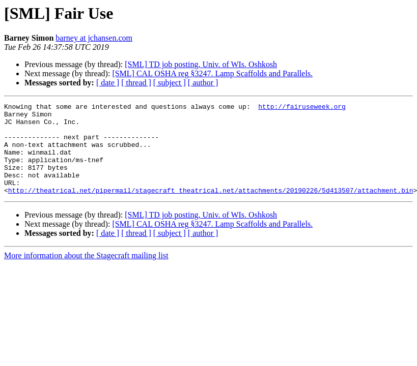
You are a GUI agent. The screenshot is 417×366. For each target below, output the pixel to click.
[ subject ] (169, 82)
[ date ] (107, 82)
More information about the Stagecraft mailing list (86, 273)
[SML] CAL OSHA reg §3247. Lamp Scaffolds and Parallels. (212, 73)
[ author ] (203, 82)
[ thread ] (136, 82)
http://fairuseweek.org (302, 107)
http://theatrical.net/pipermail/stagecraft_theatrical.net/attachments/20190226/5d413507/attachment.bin (210, 208)
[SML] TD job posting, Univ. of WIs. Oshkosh (201, 64)
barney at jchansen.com (93, 38)
